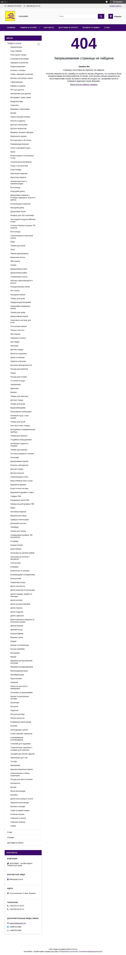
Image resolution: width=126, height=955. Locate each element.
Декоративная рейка (18, 273)
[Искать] (101, 16)
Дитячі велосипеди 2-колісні (21, 799)
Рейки (12, 242)
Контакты (49, 28)
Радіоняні (14, 710)
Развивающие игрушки (19, 144)
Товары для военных (18, 450)
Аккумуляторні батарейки (20, 302)
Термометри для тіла (19, 758)
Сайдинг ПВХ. (15, 496)
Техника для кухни (17, 246)
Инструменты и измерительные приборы (22, 430)
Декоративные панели (19, 316)
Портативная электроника (20, 412)
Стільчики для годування (20, 744)
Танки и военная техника (20, 117)
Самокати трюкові (17, 822)
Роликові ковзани (17, 814)
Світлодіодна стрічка (19, 730)
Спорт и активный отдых (20, 148)
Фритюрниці (15, 765)
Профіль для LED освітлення (22, 215)
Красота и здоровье (18, 354)
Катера (13, 113)
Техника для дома (17, 312)
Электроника (15, 384)
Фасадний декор (17, 208)
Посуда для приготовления (21, 779)
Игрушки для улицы (18, 516)
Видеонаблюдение (17, 408)
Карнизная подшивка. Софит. (22, 492)
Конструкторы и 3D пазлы (20, 140)
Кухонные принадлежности (21, 365)
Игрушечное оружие (18, 136)
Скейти (13, 826)
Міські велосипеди (17, 791)
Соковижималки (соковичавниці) (16, 739)
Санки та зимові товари (19, 810)
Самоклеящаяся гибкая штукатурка (19, 774)
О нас (107, 28)
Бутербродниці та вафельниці (22, 575)
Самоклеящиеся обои (19, 477)
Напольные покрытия (18, 173)
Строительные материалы (20, 162)
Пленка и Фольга (17, 330)
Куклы (12, 152)
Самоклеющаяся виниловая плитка (21, 237)
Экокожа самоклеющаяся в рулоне (21, 282)
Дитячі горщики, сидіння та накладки (21, 595)
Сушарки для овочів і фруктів (22, 754)
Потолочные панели (18, 326)
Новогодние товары (18, 55)
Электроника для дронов (20, 94)
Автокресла (15, 783)
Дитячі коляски (16, 600)
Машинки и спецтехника (20, 109)
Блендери (14, 567)
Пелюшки (14, 682)
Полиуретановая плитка (20, 287)
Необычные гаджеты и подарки (19, 444)
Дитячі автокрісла (17, 586)
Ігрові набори (15, 549)
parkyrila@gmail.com (18, 923)
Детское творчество (18, 128)
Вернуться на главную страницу (84, 84)
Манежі (13, 657)
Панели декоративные (19, 253)
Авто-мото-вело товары (20, 426)
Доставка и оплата (68, 28)
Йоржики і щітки (16, 637)
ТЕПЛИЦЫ (14, 527)
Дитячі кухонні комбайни (20, 604)
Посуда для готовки (18, 377)
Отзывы (10, 837)
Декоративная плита (18, 269)
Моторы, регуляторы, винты (21, 78)
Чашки (13, 373)
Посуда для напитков (19, 369)
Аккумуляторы (16, 47)
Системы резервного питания (22, 454)
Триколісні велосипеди (19, 803)
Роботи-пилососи (17, 718)
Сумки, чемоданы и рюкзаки (21, 74)
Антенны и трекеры (18, 70)
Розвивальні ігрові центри (20, 722)
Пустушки (14, 706)
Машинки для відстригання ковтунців (21, 662)
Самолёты (14, 105)
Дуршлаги (14, 388)
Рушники (13, 726)
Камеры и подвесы (17, 86)
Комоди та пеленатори (19, 645)
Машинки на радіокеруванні (21, 667)
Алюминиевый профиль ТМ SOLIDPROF (21, 536)
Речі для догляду (17, 714)
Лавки (12, 508)
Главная (11, 28)
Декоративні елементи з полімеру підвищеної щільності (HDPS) (22, 197)
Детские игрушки (17, 473)
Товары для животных (19, 396)
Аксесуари (14, 457)
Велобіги (13, 795)
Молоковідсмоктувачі (19, 671)
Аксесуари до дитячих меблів (22, 553)
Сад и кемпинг (16, 51)
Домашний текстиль (18, 523)
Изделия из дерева (18, 485)
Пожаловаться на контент (68, 951)
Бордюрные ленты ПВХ (19, 500)
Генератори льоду (17, 582)
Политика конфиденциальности (90, 951)
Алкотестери (15, 563)
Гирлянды (14, 346)
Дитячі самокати (17, 616)
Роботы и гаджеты (17, 121)
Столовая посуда (17, 381)
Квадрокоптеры (16, 101)
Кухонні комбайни (17, 649)
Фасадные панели (17, 295)
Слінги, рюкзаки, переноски (21, 734)
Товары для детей (17, 422)
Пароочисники (16, 678)
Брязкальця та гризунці (19, 571)
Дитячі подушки (16, 612)
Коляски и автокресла (19, 465)
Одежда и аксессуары (19, 519)
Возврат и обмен (91, 28)
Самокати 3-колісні (18, 338)
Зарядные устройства (19, 63)
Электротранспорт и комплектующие (18, 182)
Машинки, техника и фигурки (21, 132)
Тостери (13, 761)
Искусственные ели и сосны (21, 481)
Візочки (13, 787)
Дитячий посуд (16, 630)
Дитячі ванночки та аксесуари (22, 590)
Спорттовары (15, 170)
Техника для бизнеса (18, 436)
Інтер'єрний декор (17, 191)
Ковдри (13, 641)
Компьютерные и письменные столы (22, 157)
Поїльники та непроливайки (21, 692)
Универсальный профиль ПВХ (22, 504)
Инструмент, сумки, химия (20, 97)
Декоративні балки (18, 211)
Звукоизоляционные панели (21, 769)
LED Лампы (14, 342)
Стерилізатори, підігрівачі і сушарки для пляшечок (21, 749)
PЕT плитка (15, 291)
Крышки (13, 392)
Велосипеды (15, 187)
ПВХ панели (15, 261)
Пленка (13, 265)
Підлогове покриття (18, 177)
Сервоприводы (16, 82)
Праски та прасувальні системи (19, 697)
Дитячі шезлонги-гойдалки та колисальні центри (22, 621)
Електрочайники (16, 634)
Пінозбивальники (17, 675)
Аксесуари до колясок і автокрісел (19, 558)
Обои (12, 249)
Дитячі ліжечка (16, 608)
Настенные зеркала (18, 512)
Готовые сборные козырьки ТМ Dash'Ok (22, 227)
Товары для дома (17, 298)
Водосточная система (19, 488)
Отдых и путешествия (19, 166)
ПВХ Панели (15, 334)
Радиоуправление (17, 66)
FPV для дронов (17, 90)
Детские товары (16, 350)
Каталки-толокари (17, 806)
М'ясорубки (15, 653)
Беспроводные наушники (20, 204)
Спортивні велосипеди (19, 59)
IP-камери (14, 541)
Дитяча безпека (16, 626)
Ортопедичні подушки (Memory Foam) (22, 220)
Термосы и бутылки (18, 361)
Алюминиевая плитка (18, 277)
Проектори (14, 703)
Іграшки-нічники (16, 545)
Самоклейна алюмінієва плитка (20, 307)
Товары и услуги (28, 28)
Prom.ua (74, 949)
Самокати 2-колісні (18, 818)
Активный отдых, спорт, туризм (19, 417)
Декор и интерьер (17, 357)
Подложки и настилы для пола (20, 321)
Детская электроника (19, 125)
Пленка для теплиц (18, 531)
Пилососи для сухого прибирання (19, 687)
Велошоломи (15, 578)
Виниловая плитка (17, 257)
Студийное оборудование (20, 440)
